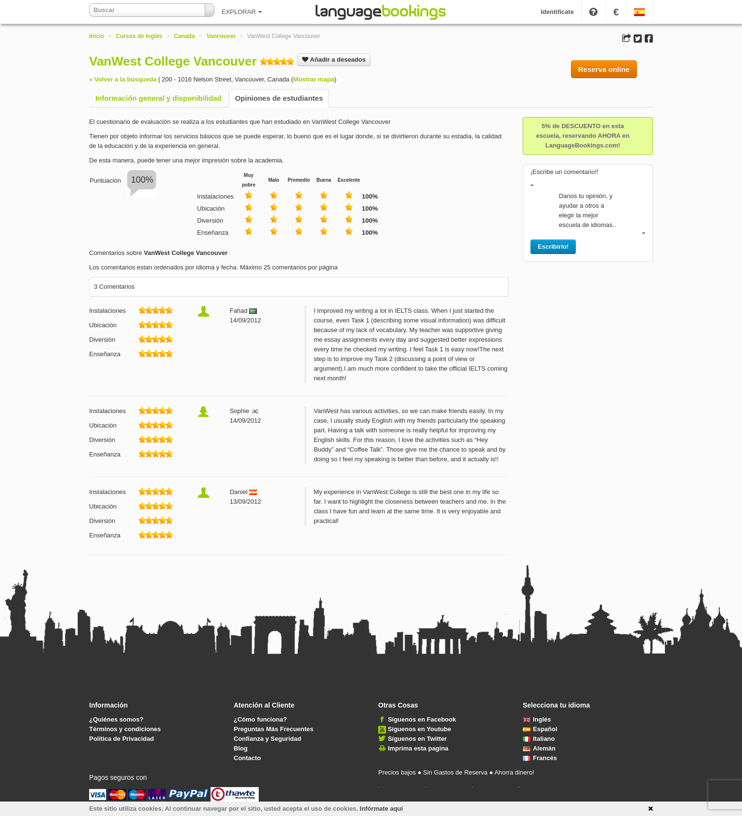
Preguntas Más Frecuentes (273, 729)
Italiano (539, 738)
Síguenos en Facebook (422, 719)
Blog (241, 748)
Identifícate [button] (557, 11)
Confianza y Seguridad (267, 738)
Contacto (247, 758)
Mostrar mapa (313, 79)
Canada (184, 36)
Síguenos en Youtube (419, 729)
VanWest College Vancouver (173, 61)
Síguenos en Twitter (417, 738)
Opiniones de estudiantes (279, 98)
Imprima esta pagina (418, 748)
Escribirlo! (553, 246)
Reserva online (604, 69)
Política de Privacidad (121, 738)
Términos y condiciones (125, 729)
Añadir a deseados (334, 59)
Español (540, 729)
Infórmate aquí (381, 808)
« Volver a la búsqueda (123, 79)
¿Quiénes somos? (116, 719)
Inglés (537, 719)
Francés (540, 758)
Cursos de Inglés (139, 36)
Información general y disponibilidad (158, 98)
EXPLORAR (242, 11)
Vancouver (221, 36)
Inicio (96, 36)
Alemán (539, 748)
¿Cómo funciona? (260, 719)
